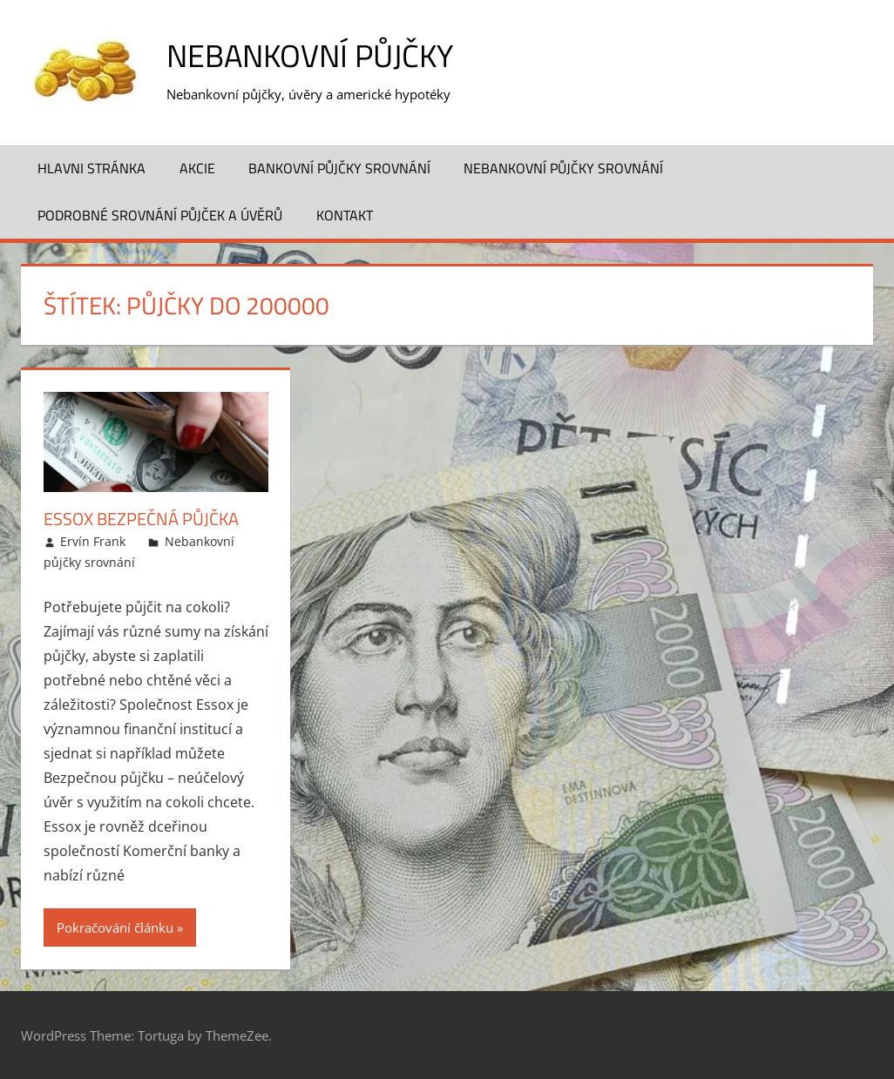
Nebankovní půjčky (309, 55)
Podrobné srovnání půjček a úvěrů (159, 215)
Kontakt (344, 215)
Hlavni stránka (91, 168)
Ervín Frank (92, 541)
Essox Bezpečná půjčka (141, 518)
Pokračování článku (115, 927)
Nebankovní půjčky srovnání (563, 168)
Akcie (197, 168)
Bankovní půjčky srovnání (339, 168)
